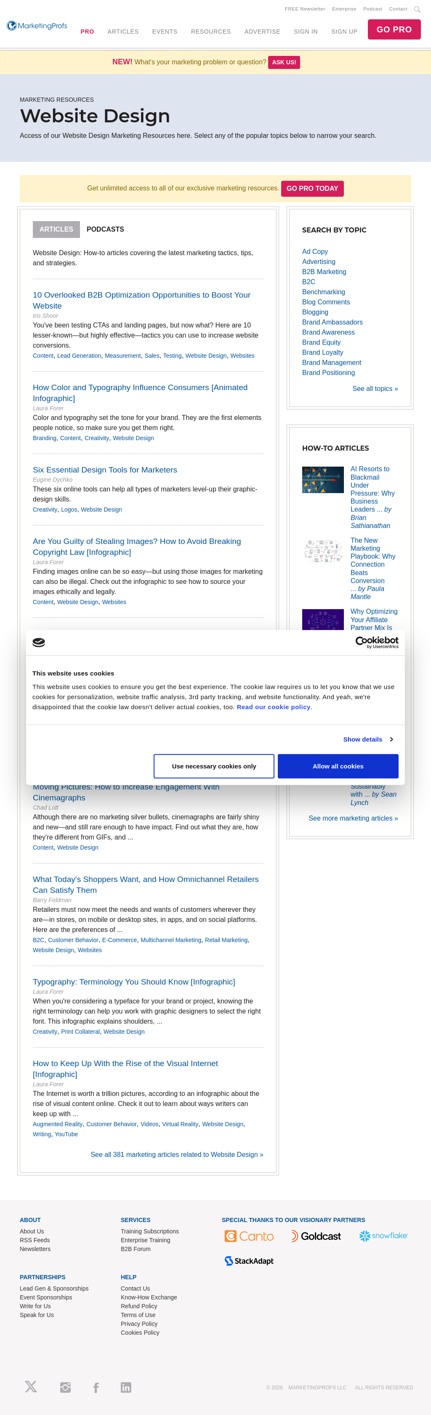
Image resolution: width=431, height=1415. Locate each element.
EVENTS (165, 31)
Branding (44, 438)
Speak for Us (37, 1315)
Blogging (315, 312)
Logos (69, 509)
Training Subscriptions (150, 1231)
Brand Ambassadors (332, 322)
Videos (150, 1124)
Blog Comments (326, 302)
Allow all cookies (338, 765)
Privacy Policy (139, 1323)
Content (43, 355)
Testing (172, 355)
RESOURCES (211, 31)
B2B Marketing (324, 271)
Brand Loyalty (322, 352)
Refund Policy (139, 1306)
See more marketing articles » (353, 818)
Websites (242, 355)
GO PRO (394, 29)
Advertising (318, 261)
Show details (363, 739)
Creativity (97, 438)
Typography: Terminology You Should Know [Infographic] (134, 981)
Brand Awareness (328, 332)
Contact (398, 8)
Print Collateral (80, 1031)
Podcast (372, 8)
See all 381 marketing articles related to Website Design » (176, 1154)
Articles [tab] (56, 229)
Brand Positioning (328, 372)
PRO (87, 31)
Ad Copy (315, 251)
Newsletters (35, 1249)
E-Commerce (119, 940)
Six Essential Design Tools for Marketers (105, 469)
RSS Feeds (35, 1240)
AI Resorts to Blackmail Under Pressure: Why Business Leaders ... (373, 497)
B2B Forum (136, 1249)
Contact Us (135, 1288)
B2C (38, 940)
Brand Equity (321, 342)
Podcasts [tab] (105, 229)
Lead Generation (79, 355)
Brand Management (332, 362)
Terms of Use (138, 1315)
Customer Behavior (73, 940)
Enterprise (344, 8)
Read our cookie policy (274, 706)
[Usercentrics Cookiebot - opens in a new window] (362, 642)
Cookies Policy (140, 1332)
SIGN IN (306, 31)
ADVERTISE (262, 31)
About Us (32, 1231)
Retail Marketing (226, 940)
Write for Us (35, 1306)
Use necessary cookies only (214, 765)
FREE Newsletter (305, 8)
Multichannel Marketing (171, 940)
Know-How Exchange (149, 1297)
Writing (42, 1134)
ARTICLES (123, 31)
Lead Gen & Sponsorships (54, 1288)
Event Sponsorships (46, 1297)
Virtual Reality (180, 1124)
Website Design (206, 355)
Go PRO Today (312, 188)
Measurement (123, 355)
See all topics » (375, 388)
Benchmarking (323, 292)
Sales (152, 355)
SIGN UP (344, 31)
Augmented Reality (57, 1124)
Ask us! (284, 62)
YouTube (66, 1134)
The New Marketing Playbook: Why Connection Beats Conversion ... (373, 568)
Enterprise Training (145, 1240)
